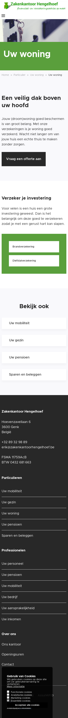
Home (5, 75)
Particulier (19, 75)
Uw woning (10, 513)
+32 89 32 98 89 (14, 442)
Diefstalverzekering (24, 261)
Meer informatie (16, 689)
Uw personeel (12, 563)
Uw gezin (16, 340)
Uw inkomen (11, 619)
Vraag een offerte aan (23, 159)
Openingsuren (13, 654)
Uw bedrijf (9, 597)
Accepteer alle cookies (27, 708)
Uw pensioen (19, 357)
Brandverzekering (23, 246)
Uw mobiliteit (19, 323)
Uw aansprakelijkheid (18, 608)
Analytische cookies (21, 698)
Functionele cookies (21, 695)
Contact (8, 664)
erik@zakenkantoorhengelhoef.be (28, 447)
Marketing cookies (20, 701)
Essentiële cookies (20, 704)
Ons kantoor (11, 644)
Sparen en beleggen (25, 374)
